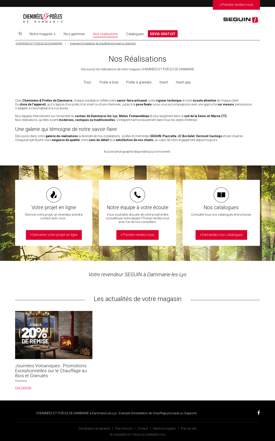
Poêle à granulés (139, 82)
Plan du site (188, 428)
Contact (142, 428)
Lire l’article (23, 387)
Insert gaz (183, 82)
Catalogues (135, 34)
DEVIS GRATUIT (162, 34)
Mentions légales (164, 428)
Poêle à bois (109, 82)
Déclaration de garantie (94, 428)
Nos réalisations (105, 34)
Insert (163, 82)
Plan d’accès (123, 428)
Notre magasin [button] (42, 34)
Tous (87, 82)
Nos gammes (74, 34)
